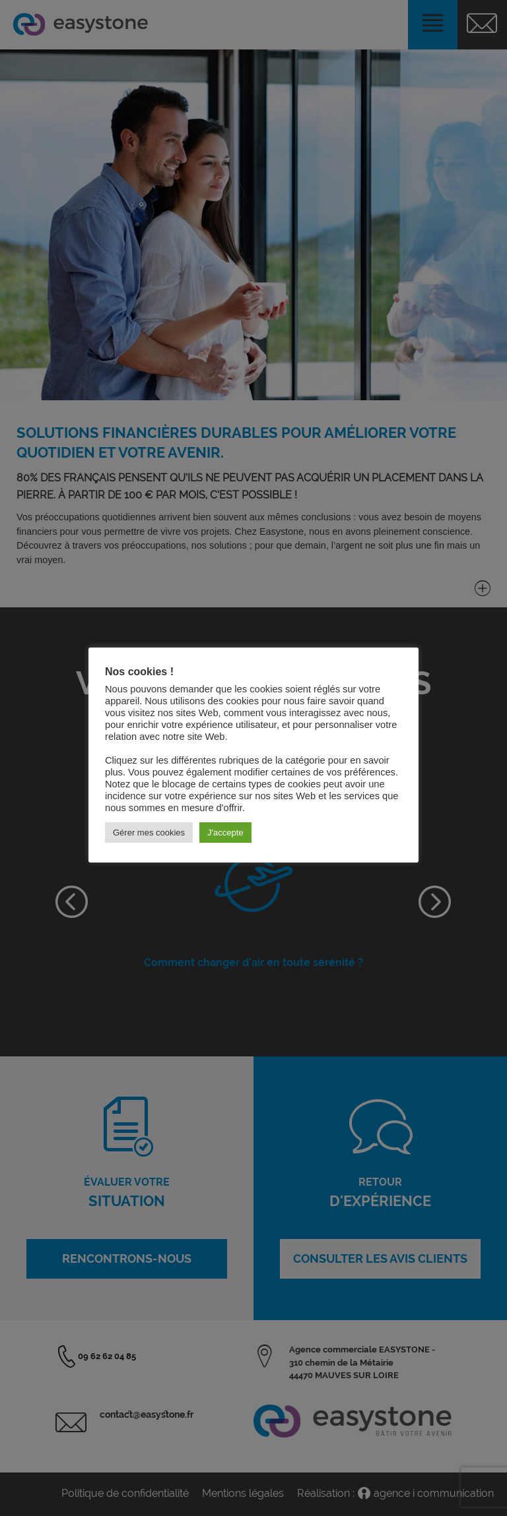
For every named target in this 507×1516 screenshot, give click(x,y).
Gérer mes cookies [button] (149, 832)
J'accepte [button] (225, 832)
